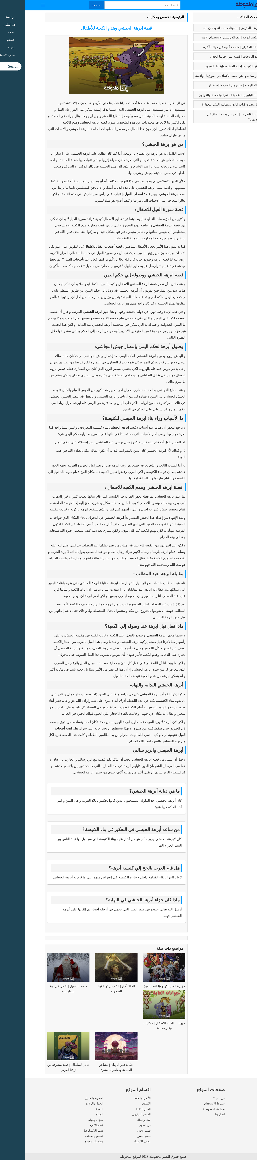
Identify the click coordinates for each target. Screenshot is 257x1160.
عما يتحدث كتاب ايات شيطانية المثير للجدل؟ (206, 104)
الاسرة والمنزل (69, 1098)
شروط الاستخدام (189, 1103)
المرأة (74, 1114)
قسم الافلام (119, 1130)
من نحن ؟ (194, 1098)
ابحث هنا (72, 5)
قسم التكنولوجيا (68, 1130)
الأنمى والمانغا (117, 1098)
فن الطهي (120, 1125)
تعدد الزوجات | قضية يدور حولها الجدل (210, 56)
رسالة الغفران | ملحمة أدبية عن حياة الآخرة (207, 47)
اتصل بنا (195, 1114)
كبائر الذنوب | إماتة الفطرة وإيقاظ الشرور (208, 66)
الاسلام (121, 1103)
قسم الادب (71, 1125)
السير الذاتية (118, 1109)
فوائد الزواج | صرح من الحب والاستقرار (209, 85)
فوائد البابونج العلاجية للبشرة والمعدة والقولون (205, 95)
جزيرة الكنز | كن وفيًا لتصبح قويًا (139, 986)
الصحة (74, 1109)
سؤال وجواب (70, 1119)
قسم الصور (119, 1135)
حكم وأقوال (119, 1119)
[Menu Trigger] (18, 5)
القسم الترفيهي (116, 1114)
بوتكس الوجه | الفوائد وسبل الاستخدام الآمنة (206, 37)
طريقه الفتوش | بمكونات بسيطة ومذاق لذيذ (206, 28)
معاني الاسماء (117, 1141)
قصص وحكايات (133, 17)
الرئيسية (153, 17)
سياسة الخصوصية (189, 1109)
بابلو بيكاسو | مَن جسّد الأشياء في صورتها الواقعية (203, 76)
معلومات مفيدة (69, 1141)
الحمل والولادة (69, 1103)
